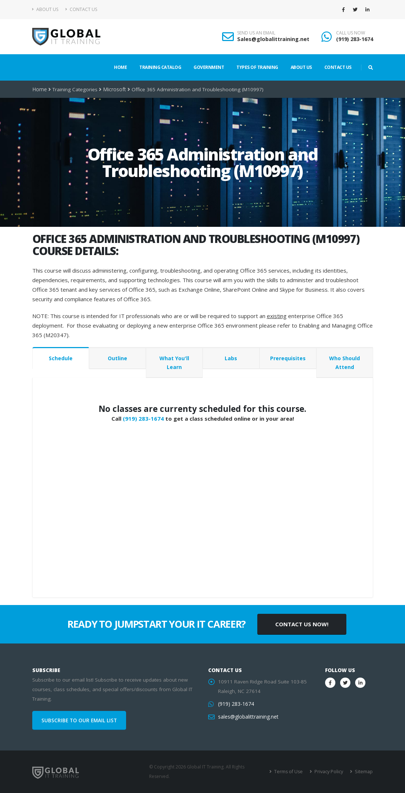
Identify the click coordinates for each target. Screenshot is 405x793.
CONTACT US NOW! (301, 624)
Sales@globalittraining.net (273, 39)
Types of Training (257, 67)
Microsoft (113, 89)
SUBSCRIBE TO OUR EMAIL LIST (79, 720)
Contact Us (81, 9)
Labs (231, 358)
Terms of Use (290, 771)
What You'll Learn (174, 362)
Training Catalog (160, 67)
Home (120, 67)
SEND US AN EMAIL (256, 33)
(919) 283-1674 (354, 39)
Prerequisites (288, 358)
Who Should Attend (344, 362)
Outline (117, 358)
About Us (45, 9)
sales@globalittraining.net (247, 716)
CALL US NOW (350, 33)
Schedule (61, 358)
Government (209, 67)
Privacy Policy (329, 771)
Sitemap (364, 771)
